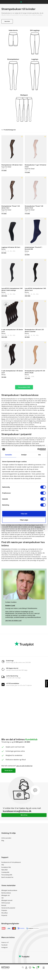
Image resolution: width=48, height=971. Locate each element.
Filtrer (47, 684)
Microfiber (4, 913)
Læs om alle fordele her (24, 766)
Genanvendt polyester (8, 908)
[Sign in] (26, 967)
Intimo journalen (6, 838)
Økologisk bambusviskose (9, 890)
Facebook (4, 945)
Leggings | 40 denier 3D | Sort (10, 247)
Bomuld (3, 905)
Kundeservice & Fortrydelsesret (11, 862)
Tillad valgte (24, 520)
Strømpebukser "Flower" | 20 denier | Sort (10, 207)
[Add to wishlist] (22, 136)
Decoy (3, 419)
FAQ (2, 865)
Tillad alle (24, 513)
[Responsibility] (34, 967)
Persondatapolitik (6, 875)
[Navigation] (44, 967)
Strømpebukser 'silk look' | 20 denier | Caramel (34, 330)
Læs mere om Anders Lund (13, 620)
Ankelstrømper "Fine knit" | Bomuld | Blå (33, 248)
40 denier (38, 527)
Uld (2, 898)
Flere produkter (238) (24, 387)
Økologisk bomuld (6, 900)
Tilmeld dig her (8, 770)
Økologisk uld (5, 895)
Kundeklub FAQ (6, 867)
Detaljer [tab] (24, 455)
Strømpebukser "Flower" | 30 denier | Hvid (34, 207)
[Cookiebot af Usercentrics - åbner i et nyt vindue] (37, 449)
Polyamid (4, 915)
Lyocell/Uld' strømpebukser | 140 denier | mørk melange (12, 289)
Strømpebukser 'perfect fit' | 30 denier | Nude (35, 372)
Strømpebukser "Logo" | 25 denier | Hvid (35, 166)
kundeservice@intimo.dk (17, 811)
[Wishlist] (30, 967)
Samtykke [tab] (8, 455)
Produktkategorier (8, 130)
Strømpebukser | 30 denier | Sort (11, 165)
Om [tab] (39, 455)
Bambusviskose (6, 893)
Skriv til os (24, 815)
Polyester (4, 910)
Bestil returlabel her (7, 877)
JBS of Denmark (38, 417)
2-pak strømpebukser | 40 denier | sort (12, 372)
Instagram (4, 947)
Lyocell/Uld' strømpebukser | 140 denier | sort (35, 289)
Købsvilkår (4, 870)
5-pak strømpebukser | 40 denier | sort (12, 330)
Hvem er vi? (5, 942)
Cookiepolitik (5, 872)
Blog (2, 840)
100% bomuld (5, 903)
